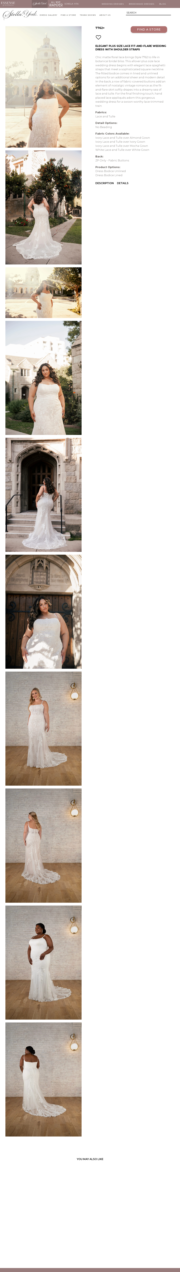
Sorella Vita (72, 4)
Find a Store (149, 29)
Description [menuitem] (104, 183)
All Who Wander (56, 4)
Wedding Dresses (113, 4)
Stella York (40, 4)
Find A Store (68, 15)
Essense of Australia (8, 4)
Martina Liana (24, 4)
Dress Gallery (48, 15)
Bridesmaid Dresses (141, 4)
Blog (162, 4)
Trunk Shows (88, 15)
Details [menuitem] (122, 183)
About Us (105, 15)
